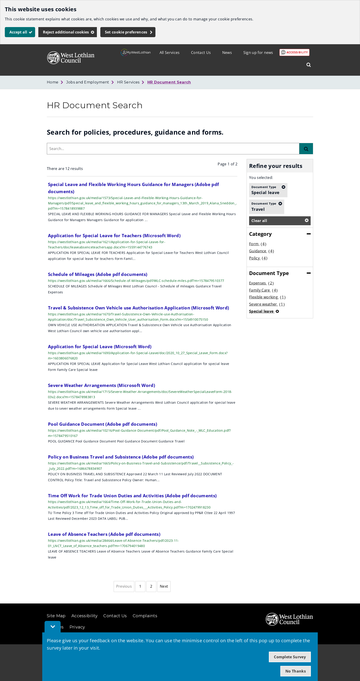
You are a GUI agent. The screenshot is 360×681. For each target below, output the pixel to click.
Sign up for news (258, 52)
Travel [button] (263, 206)
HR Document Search (169, 82)
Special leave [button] (265, 190)
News (227, 52)
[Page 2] (151, 586)
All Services (170, 52)
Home (52, 82)
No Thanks (295, 671)
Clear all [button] (259, 220)
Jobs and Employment (87, 82)
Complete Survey (290, 656)
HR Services (128, 82)
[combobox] (173, 148)
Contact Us (201, 52)
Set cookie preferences (126, 32)
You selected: (261, 177)
